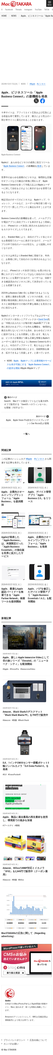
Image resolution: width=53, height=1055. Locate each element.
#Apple (32, 84)
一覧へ (26, 434)
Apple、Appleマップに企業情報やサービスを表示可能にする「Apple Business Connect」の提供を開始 (29, 364)
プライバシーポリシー (14, 1040)
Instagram (28, 9)
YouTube (38, 9)
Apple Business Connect (14, 166)
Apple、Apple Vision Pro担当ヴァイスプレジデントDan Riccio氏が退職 (27, 420)
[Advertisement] (26, 47)
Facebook (9, 9)
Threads (18, 9)
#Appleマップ (33, 368)
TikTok (46, 9)
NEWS (13, 16)
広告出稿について (38, 1040)
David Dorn (43, 319)
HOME (4, 16)
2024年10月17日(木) (9, 84)
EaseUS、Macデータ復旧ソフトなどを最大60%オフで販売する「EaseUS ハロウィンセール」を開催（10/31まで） (26, 402)
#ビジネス (41, 84)
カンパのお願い (11, 1044)
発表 (39, 166)
